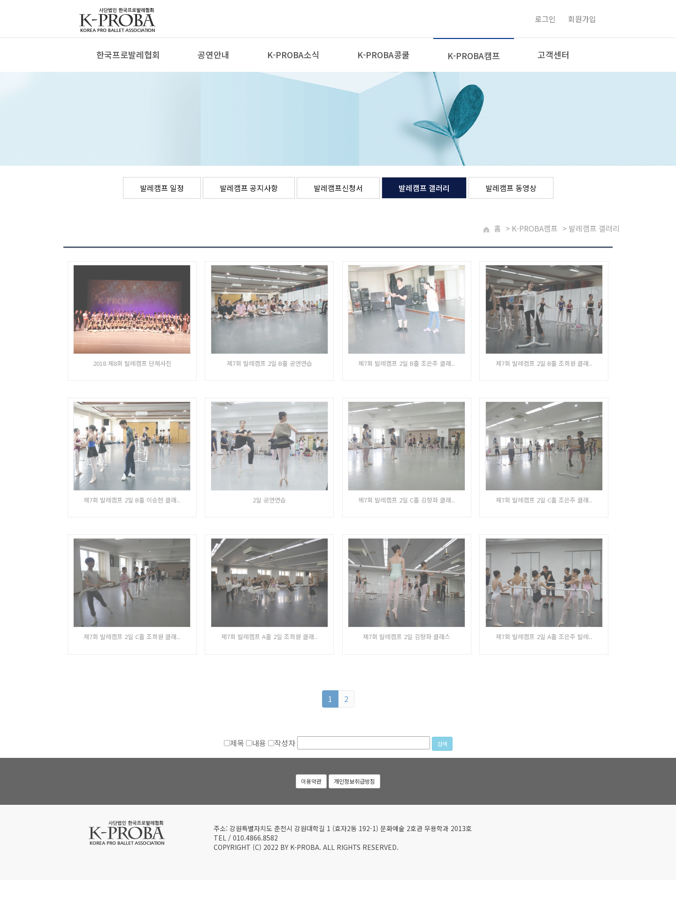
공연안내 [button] (214, 55)
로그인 (545, 19)
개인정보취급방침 (354, 798)
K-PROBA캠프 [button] (473, 56)
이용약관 (311, 798)
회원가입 (582, 19)
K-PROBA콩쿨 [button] (383, 55)
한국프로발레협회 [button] (128, 55)
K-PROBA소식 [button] (293, 55)
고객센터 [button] (553, 55)
